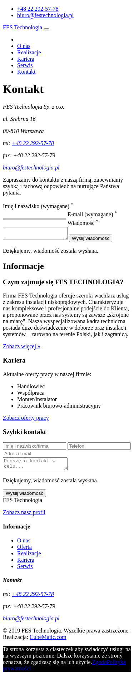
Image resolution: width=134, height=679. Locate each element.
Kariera (25, 59)
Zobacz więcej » (21, 348)
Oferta (24, 551)
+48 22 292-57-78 (33, 143)
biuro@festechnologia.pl (45, 15)
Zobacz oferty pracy (26, 420)
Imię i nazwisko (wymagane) (38, 206)
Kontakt (26, 72)
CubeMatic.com (48, 641)
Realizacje (29, 52)
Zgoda (99, 666)
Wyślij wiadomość (97, 240)
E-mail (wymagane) (92, 214)
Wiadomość (83, 223)
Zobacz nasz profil (24, 516)
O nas (23, 46)
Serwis (25, 65)
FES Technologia (22, 27)
